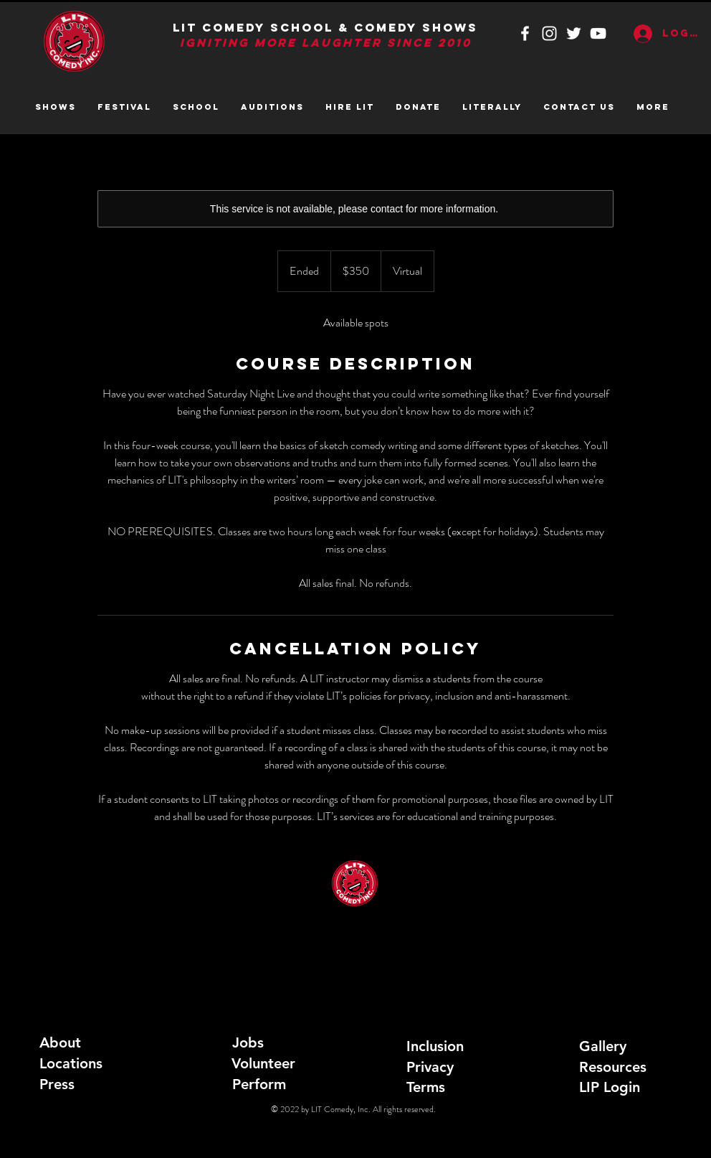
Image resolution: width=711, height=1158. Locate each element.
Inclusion (435, 1046)
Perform (259, 1084)
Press (57, 1084)
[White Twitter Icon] (573, 33)
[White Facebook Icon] (525, 33)
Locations (70, 1063)
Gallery (602, 1046)
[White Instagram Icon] (549, 33)
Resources (612, 1066)
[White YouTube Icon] (598, 33)
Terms (425, 1087)
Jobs (248, 1042)
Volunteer (263, 1063)
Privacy (430, 1066)
